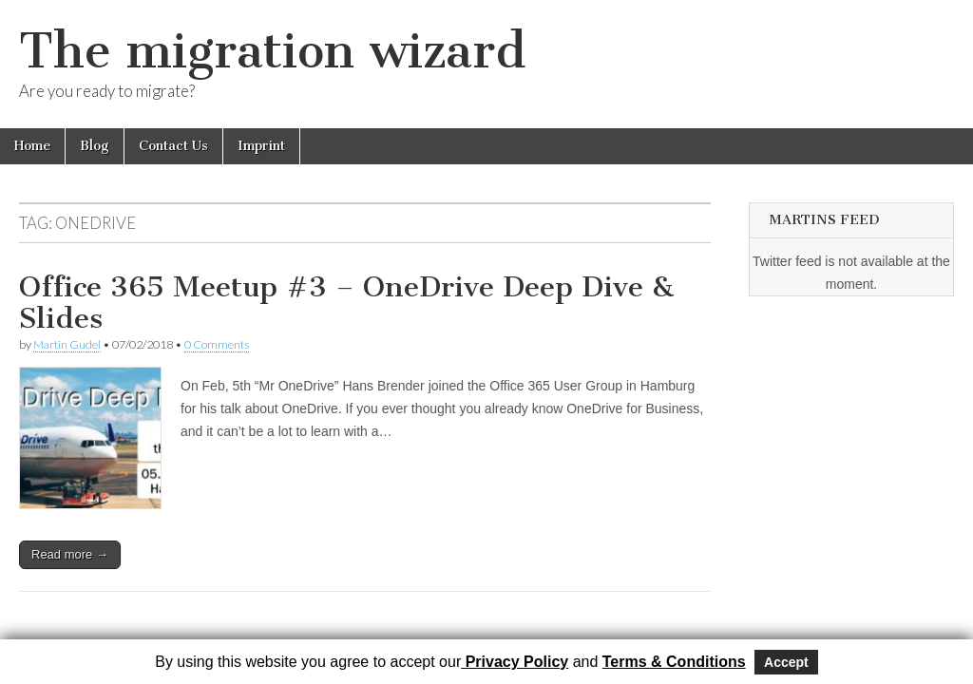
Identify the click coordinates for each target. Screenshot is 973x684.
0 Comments (216, 344)
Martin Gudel (67, 344)
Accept (786, 662)
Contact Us (173, 146)
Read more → (69, 554)
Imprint (261, 146)
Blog (94, 146)
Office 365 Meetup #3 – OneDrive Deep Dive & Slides (346, 303)
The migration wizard (272, 51)
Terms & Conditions (674, 662)
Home (32, 146)
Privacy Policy (514, 662)
